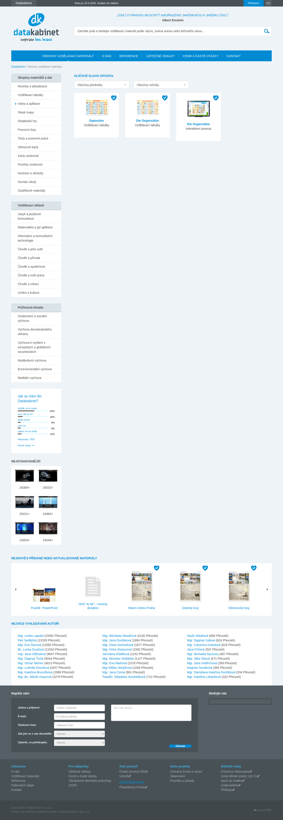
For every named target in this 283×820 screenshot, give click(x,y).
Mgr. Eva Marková (115, 663)
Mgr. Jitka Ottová (199, 658)
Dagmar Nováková (200, 667)
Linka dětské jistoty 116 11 (239, 776)
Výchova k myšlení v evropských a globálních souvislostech (34, 347)
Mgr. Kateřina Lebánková (204, 677)
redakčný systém (47, 811)
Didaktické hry (27, 121)
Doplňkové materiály (31, 190)
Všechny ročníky (148, 85)
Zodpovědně (229, 785)
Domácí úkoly (27, 182)
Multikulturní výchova (32, 360)
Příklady (226, 790)
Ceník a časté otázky (83, 776)
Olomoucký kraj (238, 608)
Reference (18, 780)
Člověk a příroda (29, 258)
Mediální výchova (29, 378)
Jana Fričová (196, 649)
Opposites (96, 120)
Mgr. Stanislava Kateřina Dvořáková (211, 672)
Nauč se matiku (231, 780)
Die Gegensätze (147, 120)
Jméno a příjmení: (29, 707)
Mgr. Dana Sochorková (118, 645)
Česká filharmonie (131, 781)
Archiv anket (24, 445)
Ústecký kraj (190, 608)
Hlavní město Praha (141, 608)
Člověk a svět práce (31, 275)
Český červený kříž (132, 771)
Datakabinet (18, 66)
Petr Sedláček (28, 640)
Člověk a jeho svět (30, 249)
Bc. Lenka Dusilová (31, 649)
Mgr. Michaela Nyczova (203, 654)
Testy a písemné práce (33, 138)
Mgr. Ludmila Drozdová (34, 667)
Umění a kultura (28, 292)
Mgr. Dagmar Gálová (201, 640)
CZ (268, 3)
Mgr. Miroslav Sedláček (118, 658)
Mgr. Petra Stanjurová (117, 649)
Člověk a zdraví (28, 284)
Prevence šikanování (235, 771)
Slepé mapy (26, 112)
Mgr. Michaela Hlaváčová (119, 635)
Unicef (123, 776)
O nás (15, 771)
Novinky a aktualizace (32, 86)
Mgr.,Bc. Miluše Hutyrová (35, 677)
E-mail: (22, 716)
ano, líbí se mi (25, 414)
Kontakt (16, 790)
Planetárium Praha (132, 787)
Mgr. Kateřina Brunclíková (35, 672)
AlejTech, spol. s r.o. (78, 811)
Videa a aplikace (29, 103)
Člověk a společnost (31, 266)
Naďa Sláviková (198, 635)
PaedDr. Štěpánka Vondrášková (124, 677)
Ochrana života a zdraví (186, 771)
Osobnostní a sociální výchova (32, 318)
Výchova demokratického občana (35, 332)
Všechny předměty (89, 85)
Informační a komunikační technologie (35, 238)
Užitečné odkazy (80, 771)
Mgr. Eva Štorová (30, 645)
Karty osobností (28, 156)
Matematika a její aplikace (35, 227)
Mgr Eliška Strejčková (117, 667)
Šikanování (177, 776)
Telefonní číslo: (27, 725)
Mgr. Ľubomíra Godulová (204, 645)
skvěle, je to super (27, 408)
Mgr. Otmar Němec (31, 663)
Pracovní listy (27, 129)
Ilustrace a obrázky (30, 173)
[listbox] (101, 85)
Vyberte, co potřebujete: (33, 742)
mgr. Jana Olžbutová (32, 654)
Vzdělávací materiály (25, 776)
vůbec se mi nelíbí (27, 431)
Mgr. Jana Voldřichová (202, 663)
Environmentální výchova (35, 369)
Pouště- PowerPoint (44, 608)
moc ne (22, 425)
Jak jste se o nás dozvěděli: (35, 733)
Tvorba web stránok (22, 811)
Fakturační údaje (22, 785)
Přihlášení (253, 3)
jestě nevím (24, 419)
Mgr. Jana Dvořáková (117, 640)
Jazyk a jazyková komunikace (29, 216)
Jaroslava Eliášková (116, 654)
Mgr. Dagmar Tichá (31, 658)
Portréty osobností (30, 164)
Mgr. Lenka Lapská (31, 635)
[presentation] (144, 731)
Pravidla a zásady (182, 780)
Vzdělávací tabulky (30, 95)
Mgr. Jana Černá (114, 672)
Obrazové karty (28, 147)
